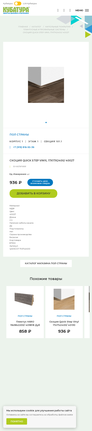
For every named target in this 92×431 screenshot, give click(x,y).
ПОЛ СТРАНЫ (19, 134)
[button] (46, 122)
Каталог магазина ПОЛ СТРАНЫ (46, 263)
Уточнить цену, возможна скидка (40, 182)
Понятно (17, 421)
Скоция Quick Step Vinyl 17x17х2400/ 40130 (64, 323)
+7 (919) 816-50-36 (23, 147)
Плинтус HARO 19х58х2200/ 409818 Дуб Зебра (25, 325)
